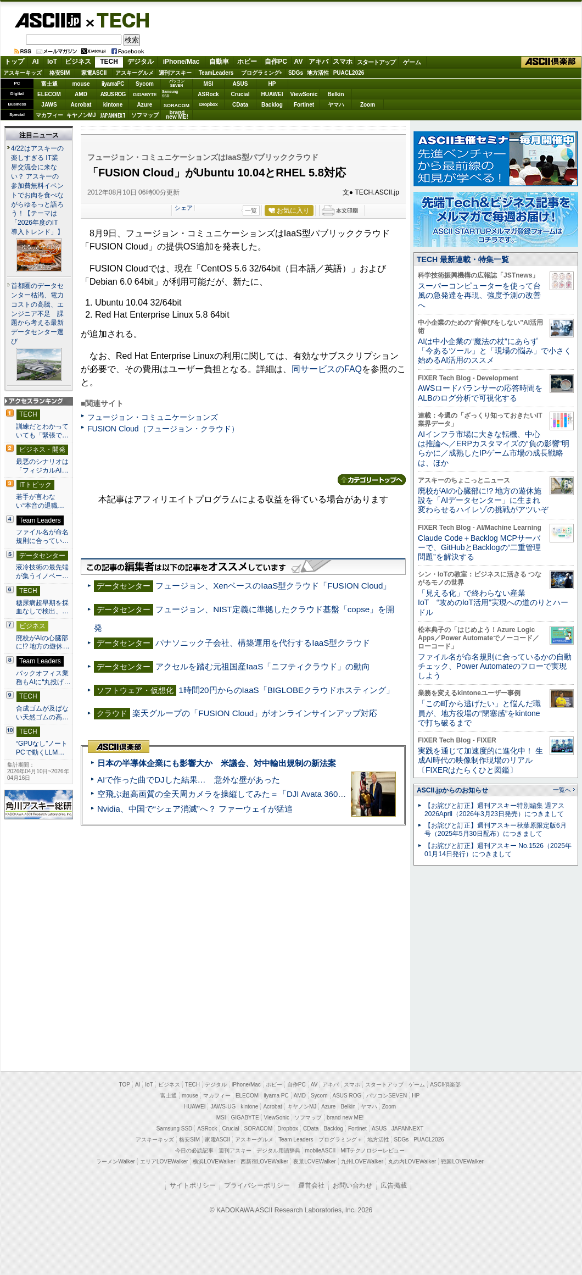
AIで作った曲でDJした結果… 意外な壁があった (188, 779)
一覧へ (562, 789)
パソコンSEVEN (176, 83)
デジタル (140, 61)
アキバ (318, 61)
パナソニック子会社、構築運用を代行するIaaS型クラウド (262, 642)
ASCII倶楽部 (551, 62)
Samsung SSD (174, 1129)
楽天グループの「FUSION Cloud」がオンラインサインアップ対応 (254, 713)
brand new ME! (345, 1118)
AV (298, 61)
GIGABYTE (144, 94)
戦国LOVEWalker (462, 1161)
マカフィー (49, 115)
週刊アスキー (175, 73)
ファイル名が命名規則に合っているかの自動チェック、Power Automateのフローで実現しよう (495, 666)
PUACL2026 (349, 73)
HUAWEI (272, 94)
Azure (145, 105)
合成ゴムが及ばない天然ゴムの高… (42, 713)
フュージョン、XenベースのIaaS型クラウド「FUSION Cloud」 (273, 585)
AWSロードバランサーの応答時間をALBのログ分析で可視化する (480, 393)
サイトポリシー (193, 1185)
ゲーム (412, 62)
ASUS (240, 84)
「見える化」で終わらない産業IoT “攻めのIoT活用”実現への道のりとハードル (493, 603)
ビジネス (78, 61)
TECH (118, 20)
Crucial (240, 94)
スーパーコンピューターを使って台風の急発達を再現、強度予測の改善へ (479, 295)
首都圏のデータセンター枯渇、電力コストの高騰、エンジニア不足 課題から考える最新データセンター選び (37, 314)
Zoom (367, 105)
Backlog (272, 105)
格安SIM (59, 73)
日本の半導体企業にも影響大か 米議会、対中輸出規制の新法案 (216, 763)
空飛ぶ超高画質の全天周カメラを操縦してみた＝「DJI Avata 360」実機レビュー (246, 794)
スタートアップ (376, 62)
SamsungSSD (170, 94)
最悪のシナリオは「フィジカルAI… (42, 466)
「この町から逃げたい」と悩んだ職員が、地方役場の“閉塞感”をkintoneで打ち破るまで (479, 713)
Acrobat (81, 105)
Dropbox (208, 104)
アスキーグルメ (134, 73)
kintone (113, 105)
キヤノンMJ (81, 115)
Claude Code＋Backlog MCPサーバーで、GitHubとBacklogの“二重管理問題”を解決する (479, 548)
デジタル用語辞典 (278, 1151)
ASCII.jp (47, 20)
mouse (80, 84)
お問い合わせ (352, 1185)
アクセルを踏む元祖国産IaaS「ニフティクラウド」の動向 (262, 666)
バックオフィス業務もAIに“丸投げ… (43, 677)
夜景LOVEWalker (314, 1161)
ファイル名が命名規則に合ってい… (42, 536)
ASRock (208, 94)
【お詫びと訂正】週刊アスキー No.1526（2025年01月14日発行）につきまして (498, 850)
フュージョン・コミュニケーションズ (152, 417)
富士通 (49, 84)
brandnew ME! (177, 115)
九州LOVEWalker (362, 1161)
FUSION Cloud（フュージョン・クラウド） (163, 428)
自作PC (276, 61)
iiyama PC (276, 1096)
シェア (184, 207)
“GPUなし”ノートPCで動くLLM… (42, 748)
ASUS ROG (112, 94)
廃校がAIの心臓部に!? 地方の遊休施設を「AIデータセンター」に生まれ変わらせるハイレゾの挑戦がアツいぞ (483, 500)
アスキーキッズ (22, 73)
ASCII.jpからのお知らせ (452, 790)
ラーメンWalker (115, 1161)
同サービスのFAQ (327, 369)
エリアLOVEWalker (164, 1161)
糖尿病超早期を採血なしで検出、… (42, 607)
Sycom (145, 84)
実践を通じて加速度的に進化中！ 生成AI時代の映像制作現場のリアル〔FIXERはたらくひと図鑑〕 (480, 760)
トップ (14, 61)
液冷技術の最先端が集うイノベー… (42, 571)
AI (35, 61)
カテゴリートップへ (372, 479)
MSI (209, 84)
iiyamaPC (113, 84)
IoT (52, 61)
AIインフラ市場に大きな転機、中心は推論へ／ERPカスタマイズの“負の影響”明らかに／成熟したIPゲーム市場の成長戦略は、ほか (493, 448)
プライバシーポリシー (257, 1185)
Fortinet (304, 105)
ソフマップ (145, 115)
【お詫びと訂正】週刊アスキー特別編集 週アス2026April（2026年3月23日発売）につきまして (494, 810)
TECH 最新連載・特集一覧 (463, 259)
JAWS (49, 105)
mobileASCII (320, 1151)
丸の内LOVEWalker (412, 1161)
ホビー (247, 61)
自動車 (219, 61)
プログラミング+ (262, 73)
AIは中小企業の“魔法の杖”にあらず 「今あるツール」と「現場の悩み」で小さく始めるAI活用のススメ (495, 351)
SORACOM (258, 1129)
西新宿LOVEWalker (264, 1161)
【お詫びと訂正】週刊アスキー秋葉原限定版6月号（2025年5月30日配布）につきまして (495, 830)
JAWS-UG (223, 1107)
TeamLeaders (216, 73)
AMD (81, 94)
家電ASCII (94, 73)
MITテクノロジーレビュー (372, 1151)
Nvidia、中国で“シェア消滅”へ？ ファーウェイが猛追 (195, 808)
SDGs (295, 73)
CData (240, 105)
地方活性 (318, 73)
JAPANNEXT (113, 115)
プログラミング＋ (340, 1140)
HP (272, 84)
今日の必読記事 (194, 1151)
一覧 (251, 210)
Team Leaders (295, 1140)
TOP (124, 1085)
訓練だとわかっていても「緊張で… (42, 431)
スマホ (342, 61)
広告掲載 (393, 1185)
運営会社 (311, 1185)
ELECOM (49, 94)
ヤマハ (336, 105)
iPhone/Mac (181, 61)
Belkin (335, 94)
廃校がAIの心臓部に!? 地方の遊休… (43, 642)
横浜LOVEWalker (214, 1161)
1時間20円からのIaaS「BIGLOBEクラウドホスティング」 (286, 690)
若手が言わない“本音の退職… (40, 501)
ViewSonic (304, 94)
